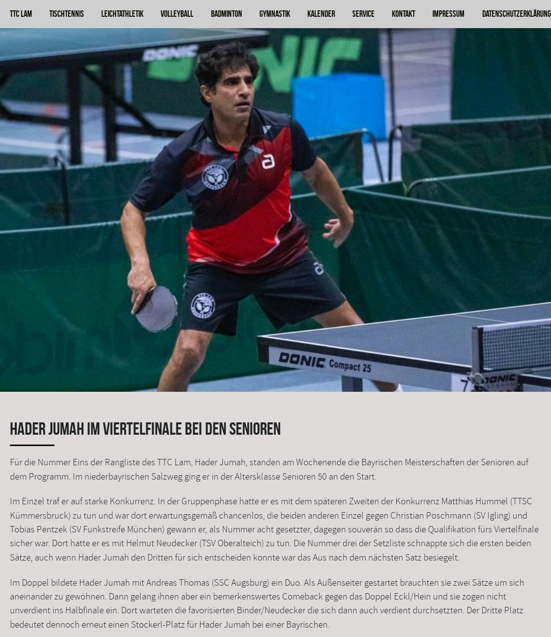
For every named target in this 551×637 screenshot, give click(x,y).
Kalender (321, 13)
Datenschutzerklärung (516, 13)
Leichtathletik (122, 13)
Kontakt (403, 13)
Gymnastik (274, 13)
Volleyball (177, 13)
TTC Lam (21, 13)
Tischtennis (66, 13)
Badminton (226, 13)
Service (363, 13)
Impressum (448, 13)
